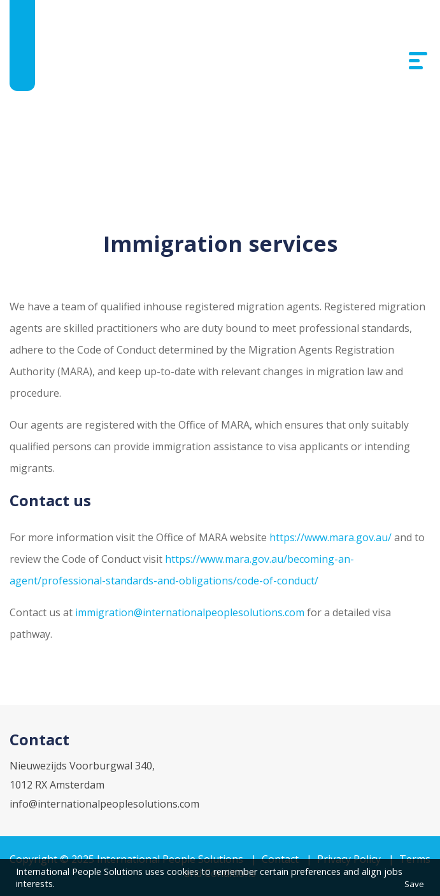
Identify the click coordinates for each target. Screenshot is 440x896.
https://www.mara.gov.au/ (331, 537)
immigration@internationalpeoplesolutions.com (189, 612)
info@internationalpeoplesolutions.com (104, 804)
